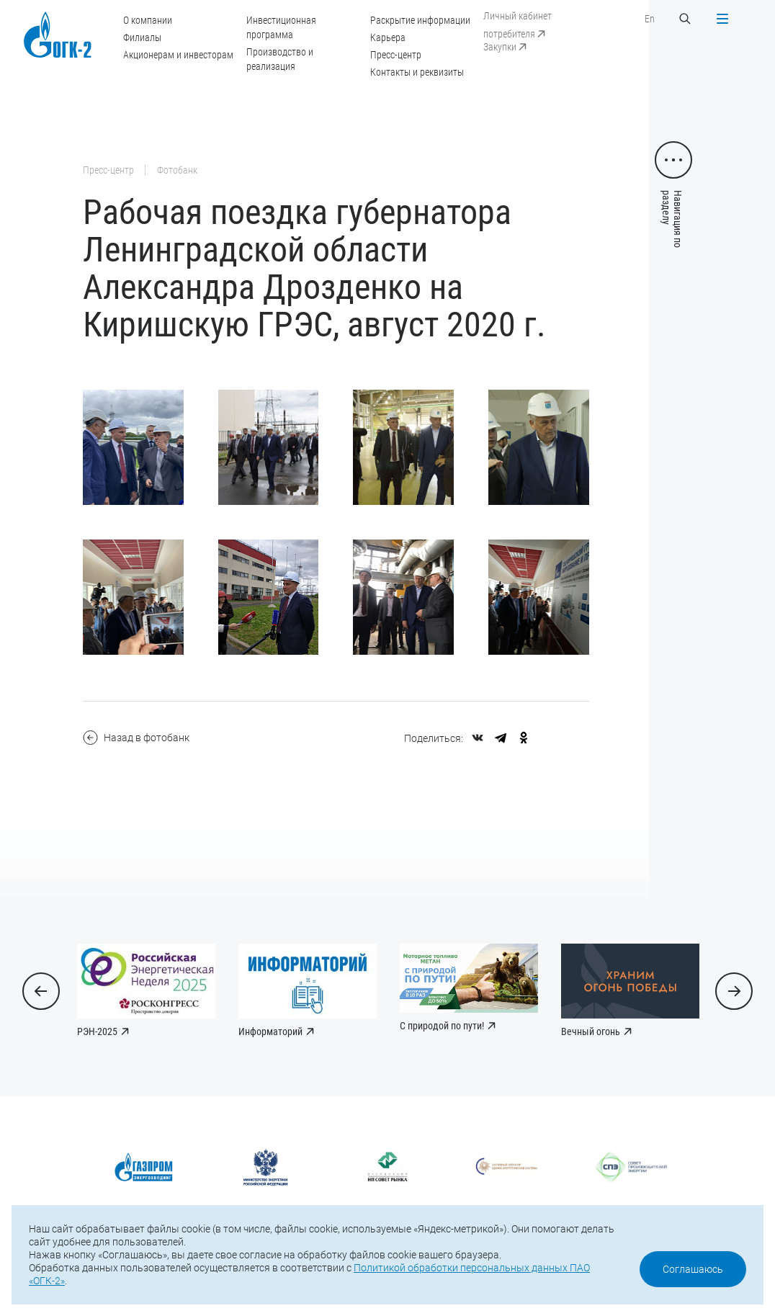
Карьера (388, 37)
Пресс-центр (395, 55)
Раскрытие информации (420, 20)
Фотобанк (177, 170)
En (650, 18)
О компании (147, 20)
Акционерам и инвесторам (178, 55)
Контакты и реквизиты (417, 72)
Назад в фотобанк (136, 737)
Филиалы (142, 37)
